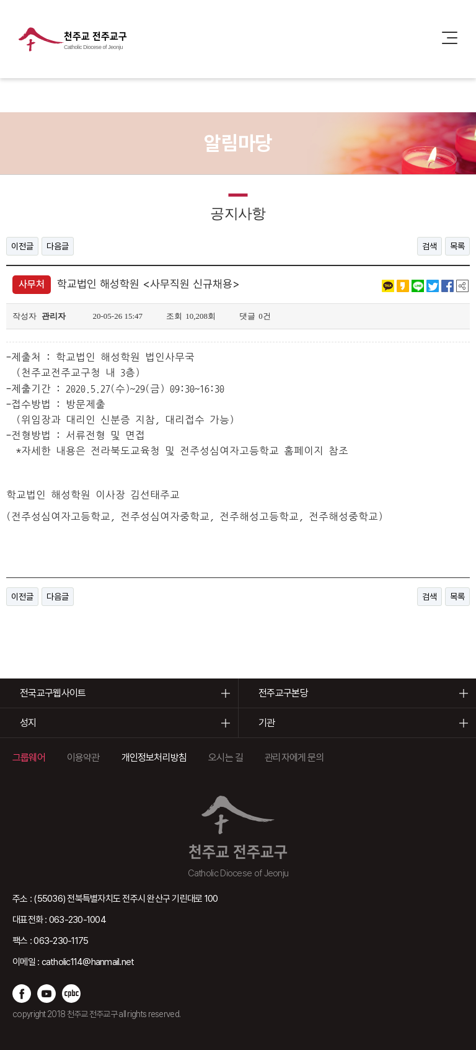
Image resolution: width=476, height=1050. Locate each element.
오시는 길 (225, 757)
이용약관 (83, 757)
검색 (429, 246)
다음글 (57, 246)
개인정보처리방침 (154, 757)
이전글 (22, 246)
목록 (457, 246)
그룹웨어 (28, 757)
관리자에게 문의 (294, 757)
